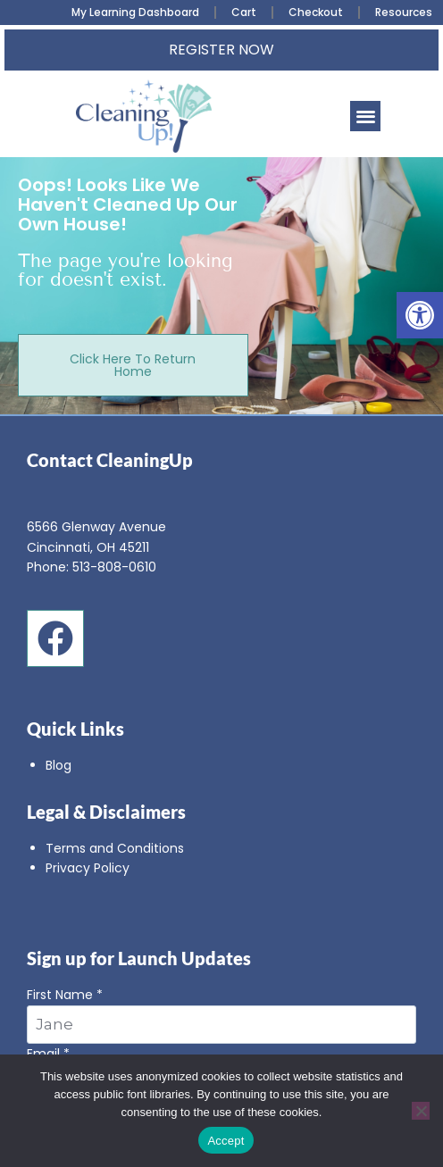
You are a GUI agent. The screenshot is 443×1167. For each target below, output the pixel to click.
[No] (421, 1111)
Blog (58, 765)
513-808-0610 (114, 567)
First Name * (221, 1014)
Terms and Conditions (115, 848)
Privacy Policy (88, 868)
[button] (420, 315)
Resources (403, 12)
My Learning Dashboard (135, 12)
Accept (225, 1140)
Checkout (315, 12)
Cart (243, 12)
